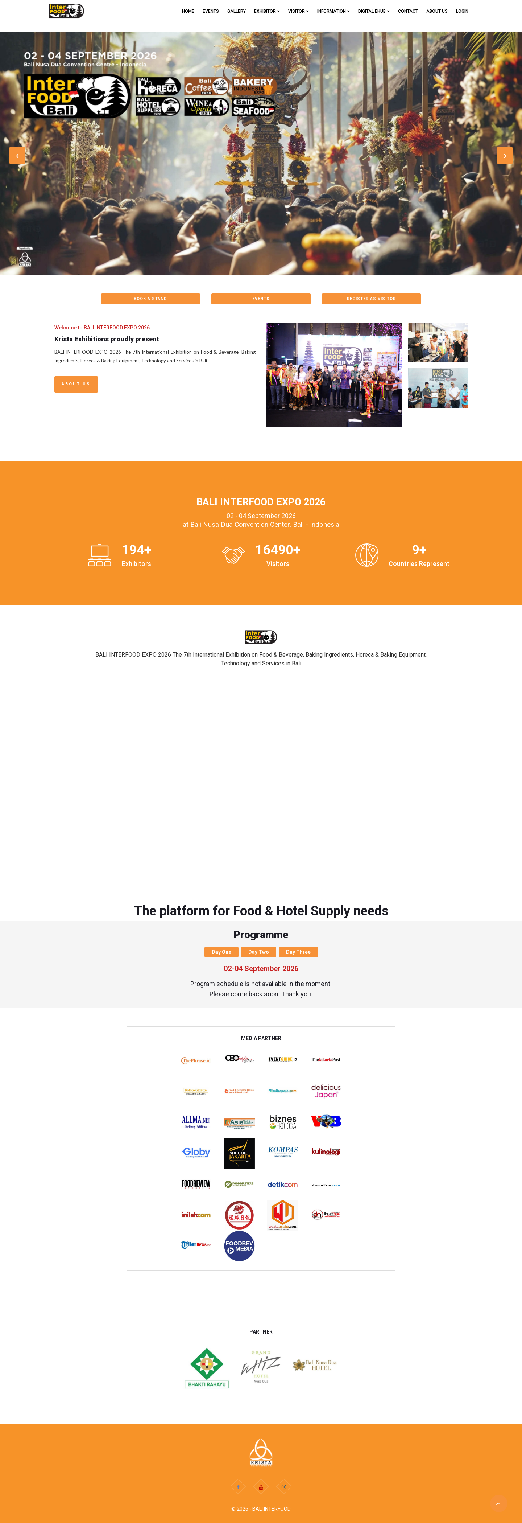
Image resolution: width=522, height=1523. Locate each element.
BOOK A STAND (150, 298)
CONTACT (408, 11)
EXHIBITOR (267, 11)
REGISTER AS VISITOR (371, 298)
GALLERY (236, 11)
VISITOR (298, 11)
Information (333, 11)
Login (462, 11)
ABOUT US (437, 11)
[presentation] (17, 155)
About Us (76, 384)
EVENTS (211, 11)
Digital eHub (374, 11)
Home (188, 11)
